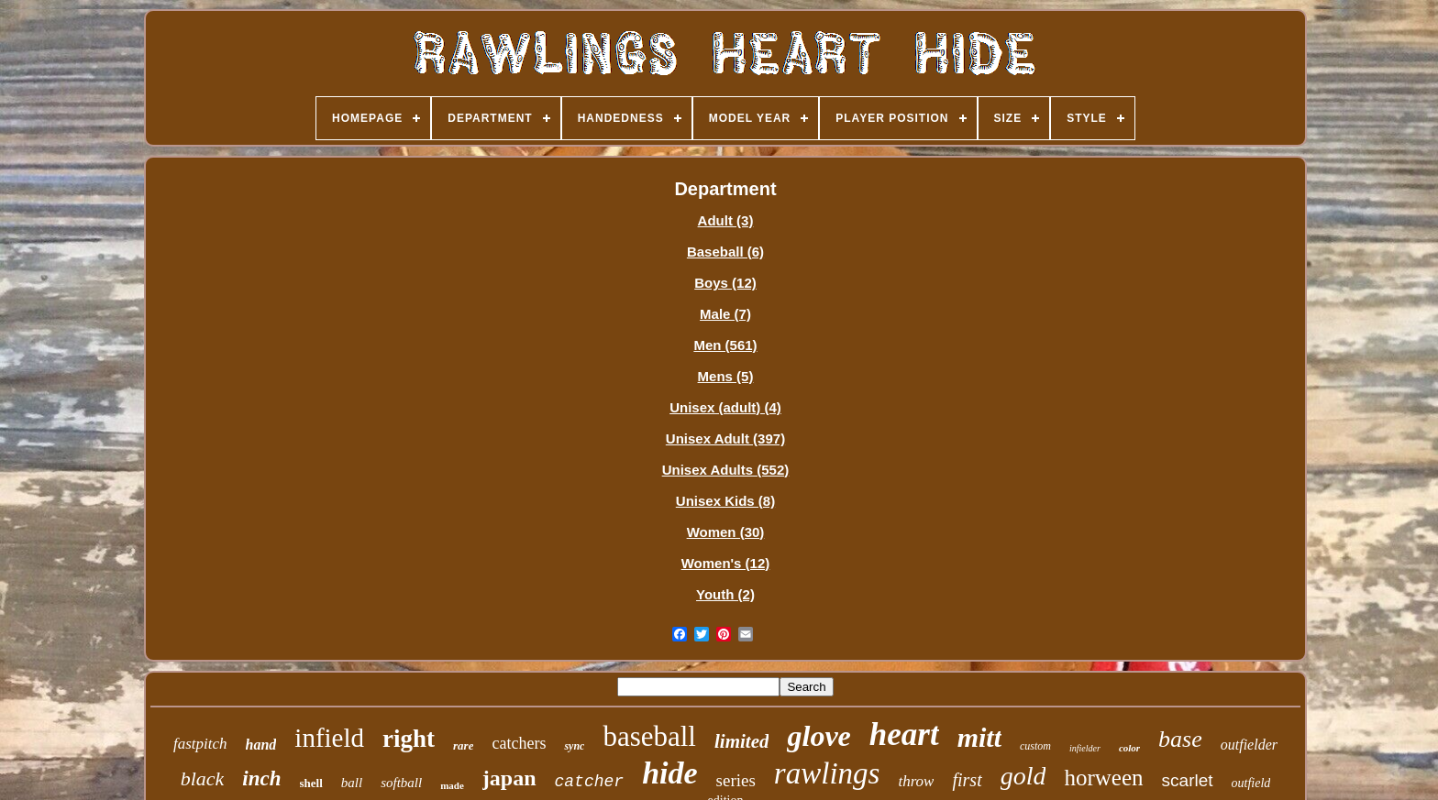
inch (261, 778)
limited (741, 741)
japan (509, 778)
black (203, 778)
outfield (1251, 783)
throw (916, 781)
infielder (1085, 748)
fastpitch (200, 743)
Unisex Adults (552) (726, 469)
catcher (590, 782)
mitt (979, 737)
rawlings (827, 773)
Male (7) (725, 314)
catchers (519, 743)
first (966, 780)
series (736, 780)
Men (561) (725, 345)
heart (904, 734)
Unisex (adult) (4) (725, 407)
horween (1103, 777)
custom (1035, 746)
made (452, 785)
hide (669, 773)
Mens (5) (726, 376)
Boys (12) (725, 282)
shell (311, 783)
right (408, 738)
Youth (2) (725, 594)
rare (463, 745)
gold (1023, 776)
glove (818, 735)
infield (329, 737)
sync (574, 746)
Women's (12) (725, 563)
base (1180, 739)
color (1129, 747)
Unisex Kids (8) (725, 501)
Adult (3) (726, 220)
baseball (649, 736)
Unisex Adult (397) (725, 438)
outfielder (1249, 744)
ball (351, 782)
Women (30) (726, 532)
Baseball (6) (725, 251)
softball (401, 782)
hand (261, 744)
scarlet (1187, 780)
